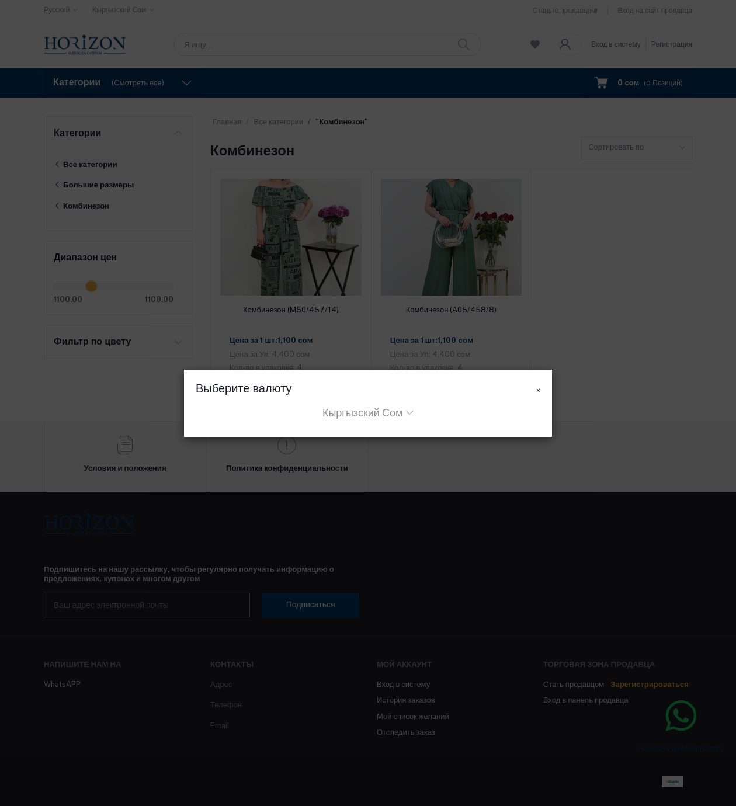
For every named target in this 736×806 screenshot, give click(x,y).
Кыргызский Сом (362, 413)
